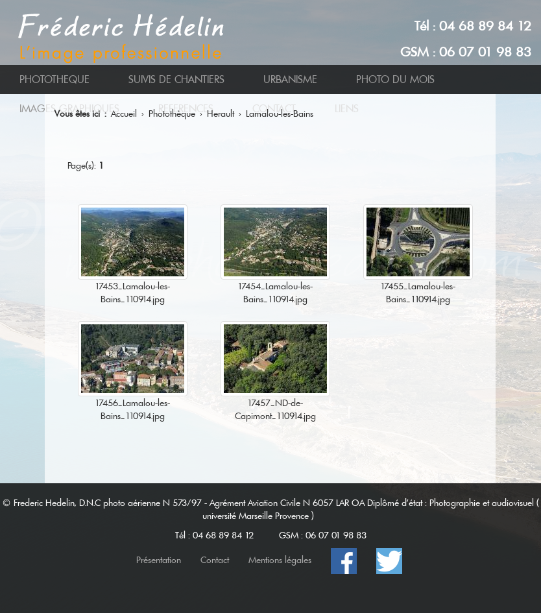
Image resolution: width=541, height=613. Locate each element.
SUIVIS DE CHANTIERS (176, 79)
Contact (214, 560)
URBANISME (290, 79)
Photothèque (172, 113)
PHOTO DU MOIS (395, 79)
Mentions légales (279, 560)
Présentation (158, 560)
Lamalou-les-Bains (279, 113)
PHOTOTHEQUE (54, 79)
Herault (220, 113)
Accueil (124, 113)
